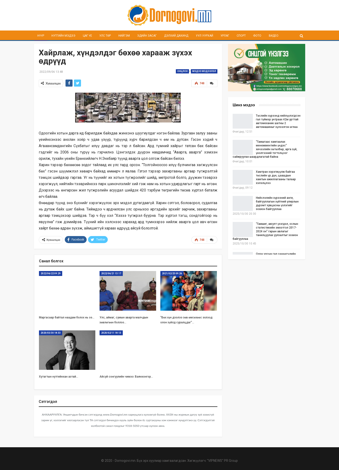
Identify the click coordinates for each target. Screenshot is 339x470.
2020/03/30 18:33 (51, 333)
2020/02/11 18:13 (111, 333)
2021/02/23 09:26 (172, 273)
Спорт (241, 35)
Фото (257, 35)
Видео (273, 35)
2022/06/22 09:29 (51, 273)
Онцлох (182, 71)
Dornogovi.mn (125, 460)
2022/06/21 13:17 (111, 273)
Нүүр (40, 35)
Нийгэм (124, 35)
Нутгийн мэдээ (63, 35)
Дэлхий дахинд (176, 35)
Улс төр (105, 35)
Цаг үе (87, 35)
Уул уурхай (204, 35)
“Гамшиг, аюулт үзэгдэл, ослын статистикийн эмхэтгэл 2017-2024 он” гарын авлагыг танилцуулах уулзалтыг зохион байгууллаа (265, 231)
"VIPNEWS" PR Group (222, 460)
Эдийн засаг (147, 35)
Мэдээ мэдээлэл (204, 71)
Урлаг (224, 35)
